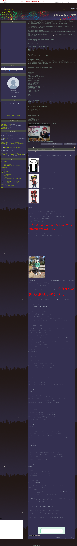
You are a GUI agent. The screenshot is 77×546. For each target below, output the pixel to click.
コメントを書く (71, 538)
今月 (13, 115)
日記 (5, 9)
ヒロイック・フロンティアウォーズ (10, 180)
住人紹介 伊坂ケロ (7, 164)
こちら (56, 26)
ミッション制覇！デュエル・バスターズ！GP (12, 178)
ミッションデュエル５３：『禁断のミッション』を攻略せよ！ (42, 149)
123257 (73, 8)
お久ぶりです (7, 138)
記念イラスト (4, 172)
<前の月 (8, 115)
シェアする (37, 535)
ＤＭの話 (34, 151)
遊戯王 (4, 169)
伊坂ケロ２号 (4, 134)
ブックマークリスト (5, 187)
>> (58, 2)
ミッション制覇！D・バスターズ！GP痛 (11, 181)
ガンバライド (5, 171)
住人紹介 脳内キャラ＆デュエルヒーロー (11, 165)
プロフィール (10, 9)
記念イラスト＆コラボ (7, 174)
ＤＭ (3, 168)
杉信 (2, 138)
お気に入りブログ (13, 120)
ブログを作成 (69, 2)
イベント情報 (4, 177)
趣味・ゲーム (5, 2)
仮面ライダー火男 (5, 184)
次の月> (18, 115)
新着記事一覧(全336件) (52, 143)
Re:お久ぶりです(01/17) (13, 134)
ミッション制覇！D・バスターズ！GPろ (11, 182)
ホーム (1, 9)
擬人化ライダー (6, 175)
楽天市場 (74, 2)
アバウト (4, 162)
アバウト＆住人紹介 (5, 161)
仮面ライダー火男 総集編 (8, 185)
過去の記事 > (70, 143)
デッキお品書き (4, 167)
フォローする (13, 96)
